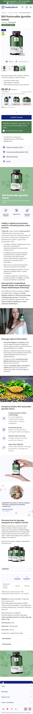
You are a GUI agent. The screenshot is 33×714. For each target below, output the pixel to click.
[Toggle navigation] (31, 7)
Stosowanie (6, 638)
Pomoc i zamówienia (7, 702)
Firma (3, 686)
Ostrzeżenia (6, 644)
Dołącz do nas (5, 697)
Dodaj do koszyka (16, 117)
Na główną (4, 12)
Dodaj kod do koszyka (17, 3)
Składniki (5, 569)
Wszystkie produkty (13, 12)
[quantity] (16, 112)
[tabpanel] (16, 601)
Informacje (4, 691)
